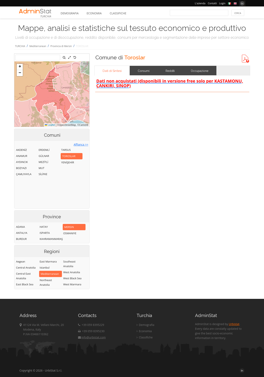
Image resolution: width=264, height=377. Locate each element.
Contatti (212, 3)
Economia (94, 13)
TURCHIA (20, 46)
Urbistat (234, 324)
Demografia (70, 13)
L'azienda (200, 3)
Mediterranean (37, 46)
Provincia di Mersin (61, 46)
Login (222, 3)
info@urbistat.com (92, 337)
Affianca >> (81, 144)
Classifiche (118, 13)
